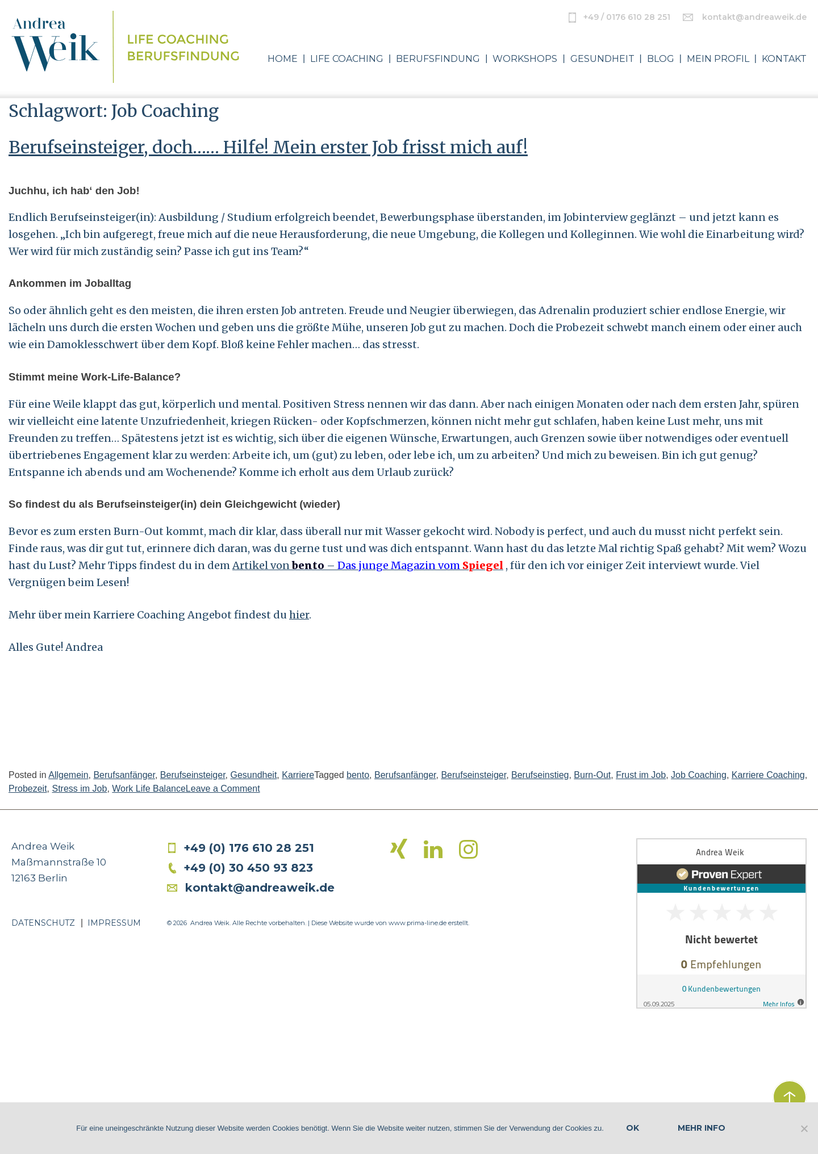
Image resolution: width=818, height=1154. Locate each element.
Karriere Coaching (768, 775)
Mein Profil (718, 59)
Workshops (525, 59)
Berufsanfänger (124, 775)
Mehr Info (701, 1128)
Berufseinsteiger (193, 775)
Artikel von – (367, 565)
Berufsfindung (438, 59)
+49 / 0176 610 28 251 (626, 17)
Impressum (114, 923)
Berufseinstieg (540, 775)
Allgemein (68, 775)
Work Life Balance (149, 788)
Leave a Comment (223, 788)
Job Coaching (699, 775)
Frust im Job (641, 775)
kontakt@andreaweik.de (754, 17)
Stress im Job (79, 788)
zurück (790, 1097)
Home (283, 59)
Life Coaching (346, 59)
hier (299, 614)
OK (632, 1128)
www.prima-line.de (417, 923)
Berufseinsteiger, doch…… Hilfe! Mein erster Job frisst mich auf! (268, 147)
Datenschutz (43, 923)
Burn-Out (592, 775)
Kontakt (784, 59)
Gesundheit (602, 59)
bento (358, 775)
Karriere (298, 775)
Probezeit (28, 788)
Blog (660, 59)
